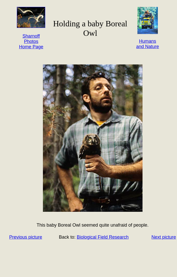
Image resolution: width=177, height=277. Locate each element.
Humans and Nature (147, 44)
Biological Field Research (102, 237)
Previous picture (25, 237)
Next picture (163, 237)
